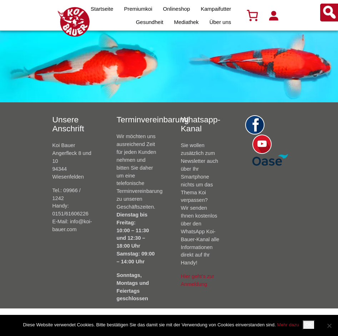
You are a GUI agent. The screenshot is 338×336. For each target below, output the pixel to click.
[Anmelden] (273, 15)
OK (309, 324)
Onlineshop (176, 9)
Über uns (220, 22)
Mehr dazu (288, 324)
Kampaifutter (216, 9)
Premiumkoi (138, 9)
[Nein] (329, 325)
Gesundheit (149, 22)
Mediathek (186, 22)
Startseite (102, 9)
